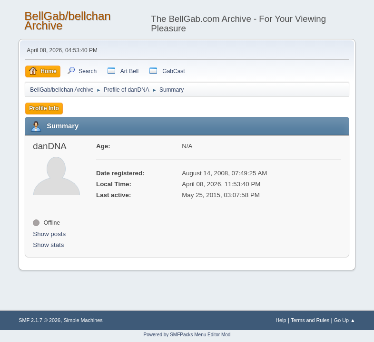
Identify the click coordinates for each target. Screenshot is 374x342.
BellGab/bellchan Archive (67, 21)
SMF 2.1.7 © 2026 (39, 320)
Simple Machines (83, 320)
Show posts (49, 234)
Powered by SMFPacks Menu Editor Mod (187, 334)
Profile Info (44, 108)
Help (281, 320)
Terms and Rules (310, 320)
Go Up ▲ (344, 320)
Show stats (48, 244)
